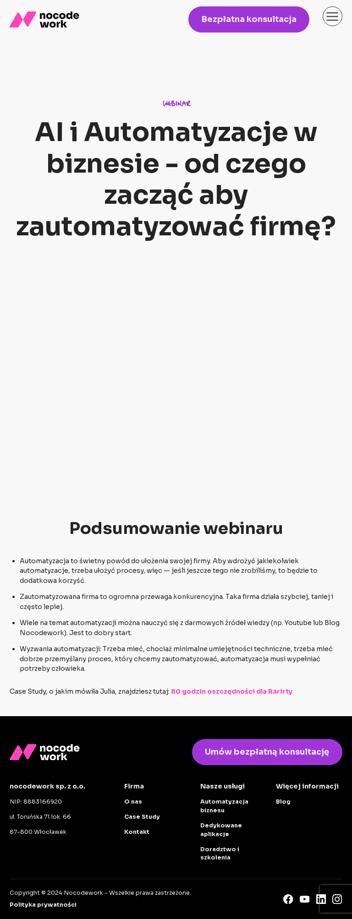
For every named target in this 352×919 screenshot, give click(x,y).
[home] (44, 19)
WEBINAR (176, 104)
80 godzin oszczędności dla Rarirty (231, 691)
